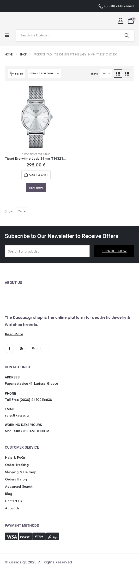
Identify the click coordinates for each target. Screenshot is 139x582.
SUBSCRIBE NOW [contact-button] (114, 251)
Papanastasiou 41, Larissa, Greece (31, 383)
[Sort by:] (44, 73)
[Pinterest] (21, 348)
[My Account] (120, 21)
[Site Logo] (18, 21)
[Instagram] (33, 348)
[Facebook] (9, 348)
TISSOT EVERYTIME (40, 154)
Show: (94, 73)
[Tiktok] (44, 348)
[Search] (127, 35)
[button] (16, 73)
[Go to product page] (36, 117)
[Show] (106, 73)
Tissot (25, 154)
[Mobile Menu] (7, 35)
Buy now (36, 187)
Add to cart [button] (38, 175)
